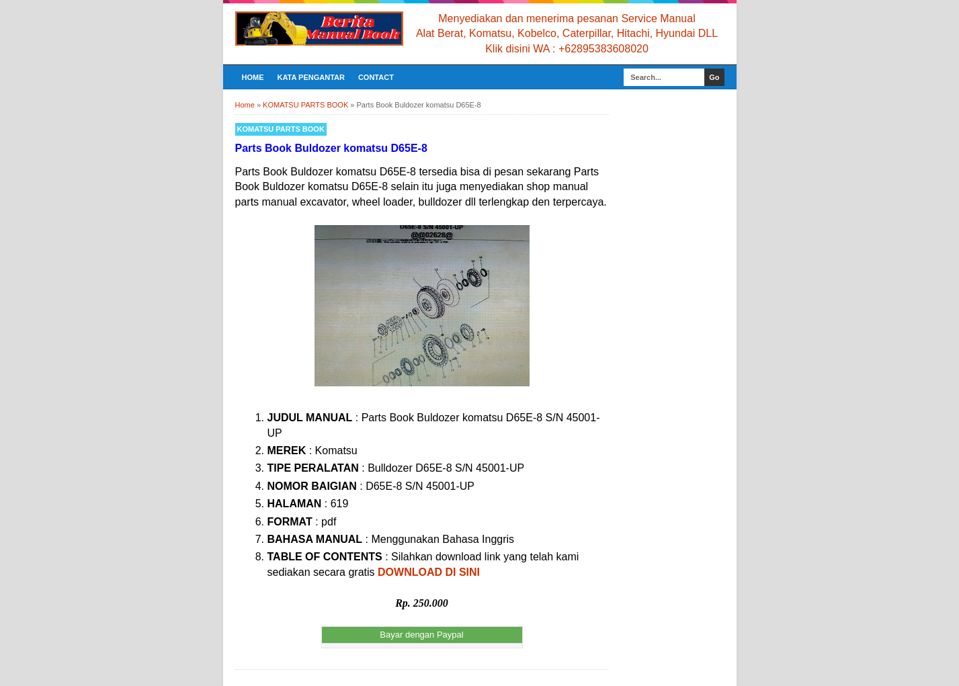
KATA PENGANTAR (311, 77)
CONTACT (376, 77)
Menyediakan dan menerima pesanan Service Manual (566, 18)
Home (253, 77)
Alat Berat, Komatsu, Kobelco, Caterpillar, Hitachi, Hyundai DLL (567, 33)
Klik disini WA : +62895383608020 (567, 48)
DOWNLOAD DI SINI (429, 572)
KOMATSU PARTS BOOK (281, 129)
